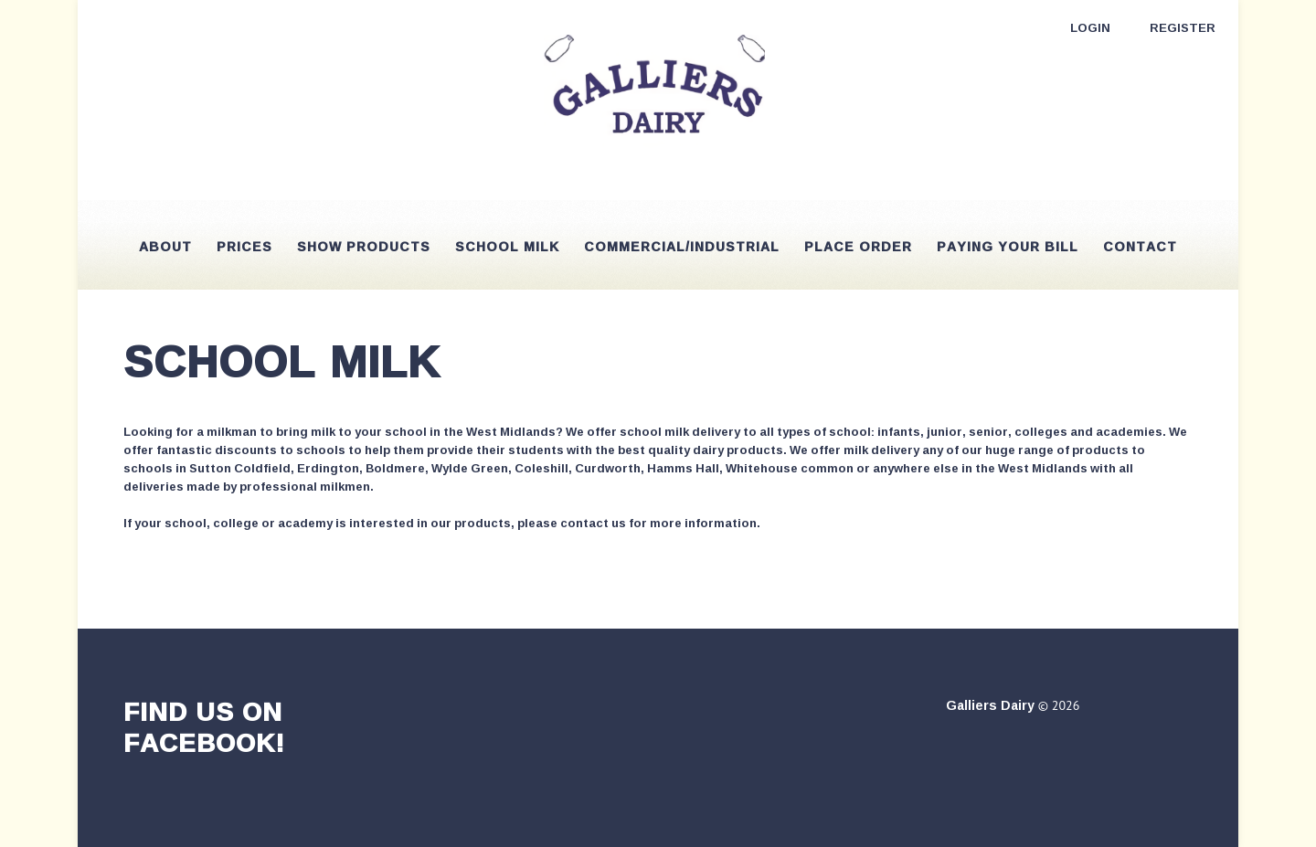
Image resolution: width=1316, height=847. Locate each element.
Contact (1140, 247)
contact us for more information (658, 523)
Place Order (858, 247)
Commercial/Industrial (682, 247)
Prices (244, 247)
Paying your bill (1007, 247)
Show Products (363, 247)
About (165, 247)
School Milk (507, 247)
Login (1090, 27)
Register (1182, 27)
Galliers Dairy (990, 705)
